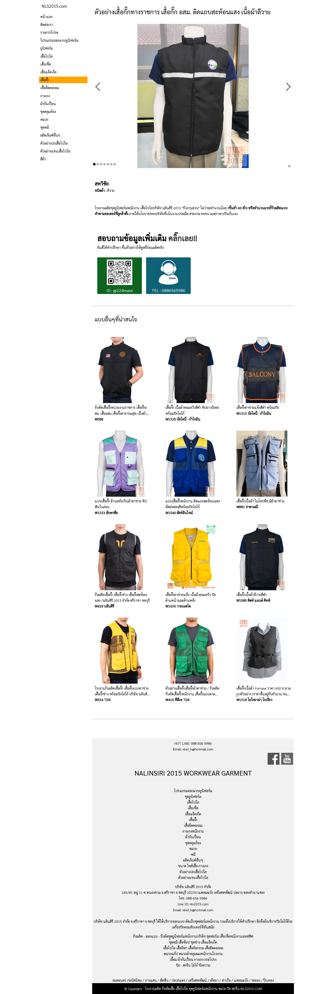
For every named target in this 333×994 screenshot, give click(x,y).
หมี (193, 854)
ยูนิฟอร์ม (46, 48)
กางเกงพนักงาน (193, 831)
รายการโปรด (49, 32)
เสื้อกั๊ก (44, 80)
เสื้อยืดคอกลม (49, 88)
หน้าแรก (46, 16)
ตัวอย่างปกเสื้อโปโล (54, 143)
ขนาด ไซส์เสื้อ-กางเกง (193, 866)
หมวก (44, 119)
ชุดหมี (44, 127)
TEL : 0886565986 (168, 276)
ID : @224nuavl (119, 276)
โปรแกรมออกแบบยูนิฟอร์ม (59, 40)
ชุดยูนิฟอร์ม (193, 796)
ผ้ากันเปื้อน (48, 103)
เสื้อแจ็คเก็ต (48, 72)
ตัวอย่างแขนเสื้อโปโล (55, 151)
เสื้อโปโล (46, 56)
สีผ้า (43, 159)
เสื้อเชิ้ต (45, 64)
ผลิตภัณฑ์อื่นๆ (50, 135)
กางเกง (45, 96)
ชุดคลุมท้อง (48, 111)
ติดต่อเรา (46, 24)
